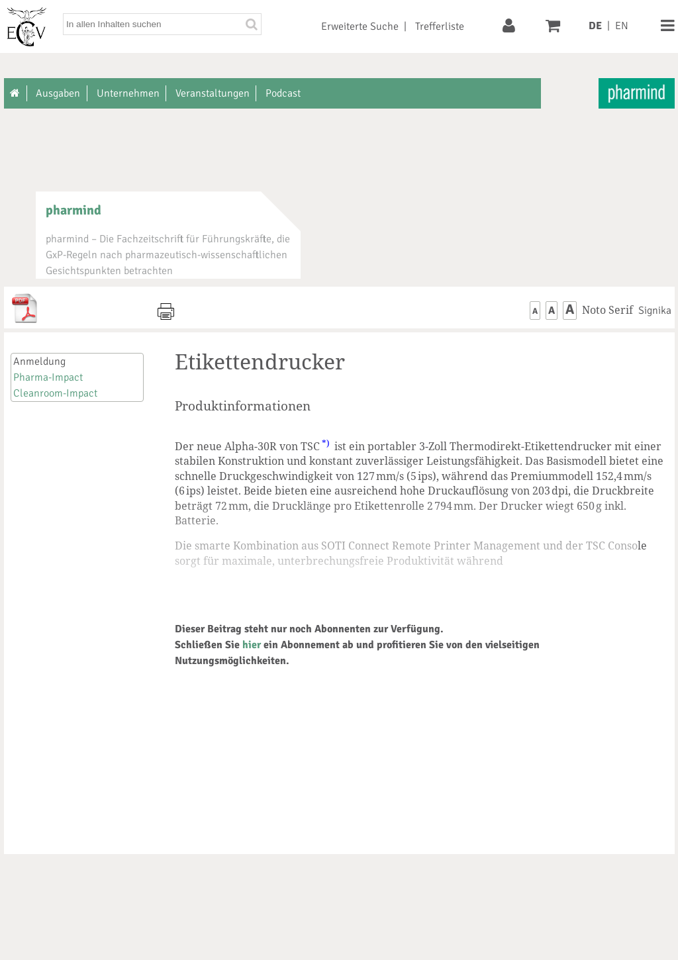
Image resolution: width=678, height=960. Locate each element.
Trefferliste (439, 26)
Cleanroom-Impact (55, 393)
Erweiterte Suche (360, 26)
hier (251, 644)
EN (621, 25)
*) (326, 443)
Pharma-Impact (48, 377)
